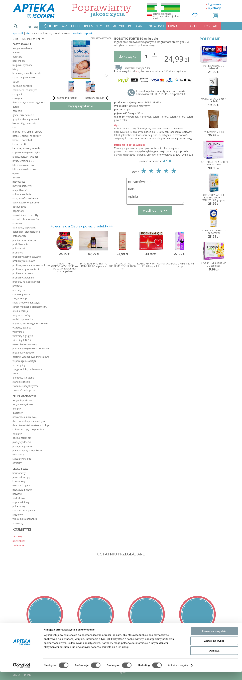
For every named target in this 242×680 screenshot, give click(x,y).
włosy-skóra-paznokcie (25, 518)
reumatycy (18, 454)
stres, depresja (21, 310)
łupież (16, 173)
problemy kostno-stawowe (27, 256)
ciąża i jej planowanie (24, 77)
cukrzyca (17, 98)
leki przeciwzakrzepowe (25, 169)
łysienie (17, 177)
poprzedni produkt (64, 98)
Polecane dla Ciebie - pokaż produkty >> (81, 226)
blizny (16, 69)
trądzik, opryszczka (23, 319)
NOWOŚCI (156, 26)
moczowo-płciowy (22, 489)
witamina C (19, 331)
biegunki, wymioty (22, 65)
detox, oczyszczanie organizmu (29, 102)
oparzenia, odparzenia (25, 227)
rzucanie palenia (21, 294)
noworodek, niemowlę (25, 417)
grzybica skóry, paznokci (26, 119)
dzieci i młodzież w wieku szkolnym (31, 425)
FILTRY (52, 26)
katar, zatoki (19, 144)
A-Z (64, 26)
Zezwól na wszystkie (214, 639)
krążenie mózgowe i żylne (26, 152)
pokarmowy (19, 506)
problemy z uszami (23, 273)
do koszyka (127, 56)
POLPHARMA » (153, 102)
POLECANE (136, 26)
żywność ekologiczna (24, 390)
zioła (15, 373)
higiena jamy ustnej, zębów (27, 131)
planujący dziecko (22, 442)
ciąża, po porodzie (22, 85)
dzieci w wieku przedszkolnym (29, 421)
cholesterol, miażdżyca (25, 90)
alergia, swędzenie (22, 48)
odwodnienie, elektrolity (25, 215)
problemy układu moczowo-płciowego (31, 265)
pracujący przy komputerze (27, 450)
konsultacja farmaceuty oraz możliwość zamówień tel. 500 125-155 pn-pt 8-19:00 (161, 92)
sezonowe (19, 540)
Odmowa (214, 658)
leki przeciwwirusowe (24, 165)
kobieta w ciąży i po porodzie (28, 429)
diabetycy (18, 412)
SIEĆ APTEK (191, 26)
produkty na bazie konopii (26, 281)
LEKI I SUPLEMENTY (86, 26)
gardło (16, 106)
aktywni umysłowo (23, 404)
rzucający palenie (22, 458)
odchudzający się (22, 437)
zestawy (18, 536)
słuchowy (18, 514)
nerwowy (17, 493)
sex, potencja (20, 298)
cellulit (16, 81)
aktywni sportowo (22, 400)
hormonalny (19, 473)
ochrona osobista (22, 194)
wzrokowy (18, 523)
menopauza (19, 181)
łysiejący (17, 433)
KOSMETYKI (115, 26)
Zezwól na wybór (214, 649)
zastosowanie (22, 44)
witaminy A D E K (22, 340)
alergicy (17, 408)
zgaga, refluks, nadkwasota (27, 369)
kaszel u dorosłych (23, 140)
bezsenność (19, 60)
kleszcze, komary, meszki (26, 148)
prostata (17, 285)
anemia (17, 52)
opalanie (17, 223)
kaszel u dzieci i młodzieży (27, 135)
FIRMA (173, 26)
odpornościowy (21, 502)
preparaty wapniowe (24, 352)
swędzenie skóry (21, 315)
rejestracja (214, 8)
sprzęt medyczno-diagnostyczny (30, 306)
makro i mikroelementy (25, 344)
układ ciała (20, 468)
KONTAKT (211, 26)
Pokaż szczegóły (178, 673)
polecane (18, 545)
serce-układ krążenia (24, 510)
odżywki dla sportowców (26, 219)
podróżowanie (20, 244)
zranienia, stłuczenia (23, 377)
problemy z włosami (23, 277)
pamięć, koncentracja (24, 240)
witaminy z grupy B (23, 335)
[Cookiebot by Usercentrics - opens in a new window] (21, 673)
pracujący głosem (22, 446)
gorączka (17, 110)
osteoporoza (20, 235)
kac (14, 127)
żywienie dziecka (21, 381)
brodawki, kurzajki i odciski (27, 73)
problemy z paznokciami (26, 269)
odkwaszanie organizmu (26, 202)
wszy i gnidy (19, 365)
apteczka (17, 56)
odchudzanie (19, 206)
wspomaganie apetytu (25, 361)
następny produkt (97, 98)
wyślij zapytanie (80, 106)
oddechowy (19, 498)
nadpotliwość (20, 190)
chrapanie (18, 94)
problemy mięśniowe (24, 260)
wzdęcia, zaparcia (83, 33)
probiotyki (18, 252)
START (29, 33)
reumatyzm (19, 290)
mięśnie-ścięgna (21, 485)
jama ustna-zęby (22, 477)
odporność (18, 210)
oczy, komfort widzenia (25, 198)
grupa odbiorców (24, 396)
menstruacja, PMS (22, 185)
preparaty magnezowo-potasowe (31, 348)
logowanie (214, 4)
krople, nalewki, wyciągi (25, 156)
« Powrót (18, 33)
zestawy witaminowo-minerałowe (31, 356)
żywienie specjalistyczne (26, 386)
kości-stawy (19, 481)
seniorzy (17, 462)
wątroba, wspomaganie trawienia (31, 323)
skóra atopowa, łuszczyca (27, 302)
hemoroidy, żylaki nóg (24, 123)
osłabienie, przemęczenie (26, 231)
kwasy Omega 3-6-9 (23, 160)
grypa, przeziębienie (23, 115)
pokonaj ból (19, 248)
